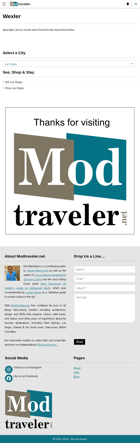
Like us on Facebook (21, 378)
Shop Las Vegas (14, 88)
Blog (76, 376)
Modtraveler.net (20, 305)
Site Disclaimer (79, 439)
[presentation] (101, 332)
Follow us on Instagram (23, 369)
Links (76, 372)
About (77, 367)
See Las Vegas (13, 82)
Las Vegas (128, 4)
